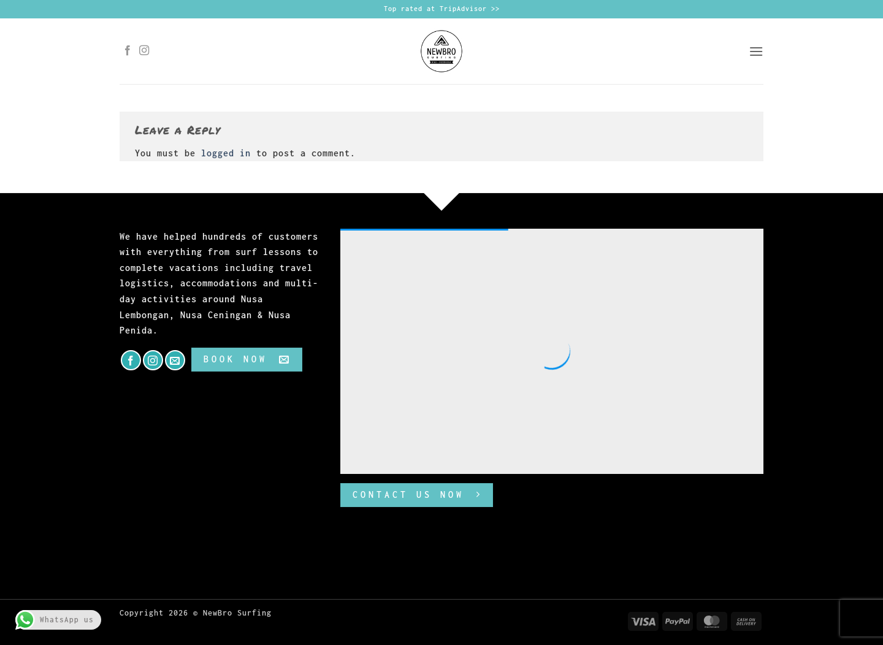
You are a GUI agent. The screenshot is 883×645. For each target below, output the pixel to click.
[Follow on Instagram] (144, 50)
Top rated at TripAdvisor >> (442, 8)
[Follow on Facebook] (128, 50)
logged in (226, 153)
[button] (756, 51)
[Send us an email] (175, 360)
